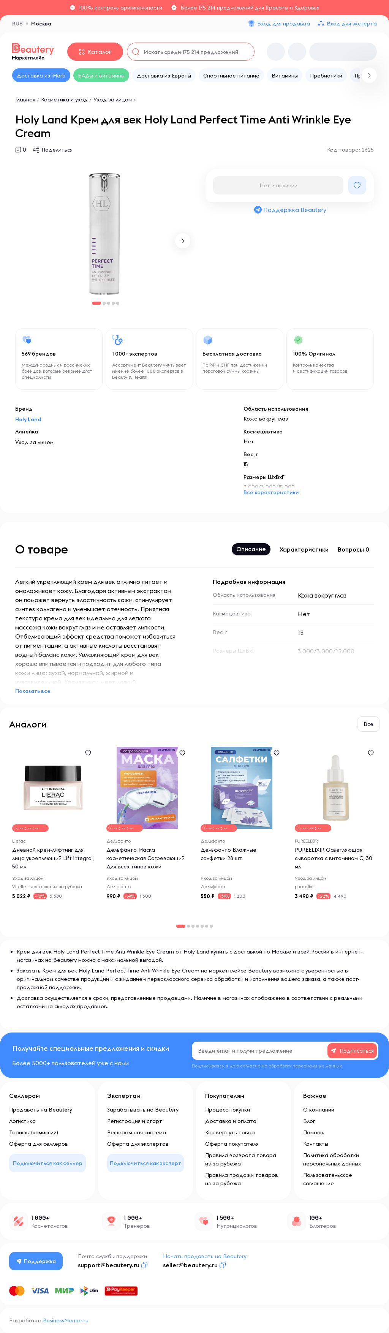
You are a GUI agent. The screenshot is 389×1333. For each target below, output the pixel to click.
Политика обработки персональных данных (332, 1159)
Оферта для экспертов (138, 1143)
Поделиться (57, 149)
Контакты (315, 1143)
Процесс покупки (227, 1109)
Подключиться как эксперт (145, 1163)
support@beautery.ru (108, 1265)
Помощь (313, 1132)
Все (368, 724)
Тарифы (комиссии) (33, 1132)
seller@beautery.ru (190, 1265)
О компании (318, 1109)
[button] (182, 240)
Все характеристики (271, 492)
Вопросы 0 (353, 549)
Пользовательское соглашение (327, 1179)
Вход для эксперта (352, 23)
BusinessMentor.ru (66, 1320)
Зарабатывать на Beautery (143, 1109)
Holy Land (28, 419)
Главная (25, 99)
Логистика (22, 1121)
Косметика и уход (64, 99)
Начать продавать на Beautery (205, 1256)
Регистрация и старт (134, 1121)
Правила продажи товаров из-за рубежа (241, 1179)
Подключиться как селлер (47, 1163)
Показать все (33, 691)
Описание (251, 549)
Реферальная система (136, 1132)
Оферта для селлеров (38, 1143)
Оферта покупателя (232, 1143)
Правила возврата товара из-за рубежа (240, 1159)
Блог (309, 1121)
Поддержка (36, 1261)
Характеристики (304, 549)
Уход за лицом (112, 99)
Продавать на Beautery (40, 1109)
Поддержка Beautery (289, 209)
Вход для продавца (283, 23)
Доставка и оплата (230, 1121)
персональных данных (317, 1066)
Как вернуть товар (230, 1132)
